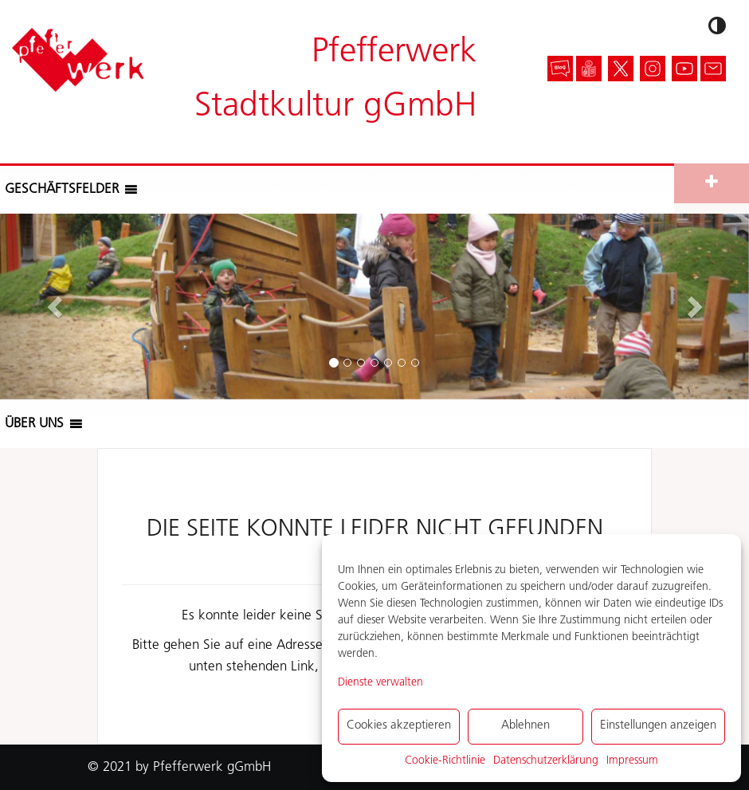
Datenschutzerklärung (545, 761)
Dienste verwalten (380, 683)
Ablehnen (525, 726)
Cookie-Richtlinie (445, 761)
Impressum (632, 761)
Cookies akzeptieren (399, 726)
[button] (62, 190)
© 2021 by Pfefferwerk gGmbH (179, 767)
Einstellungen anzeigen (658, 726)
